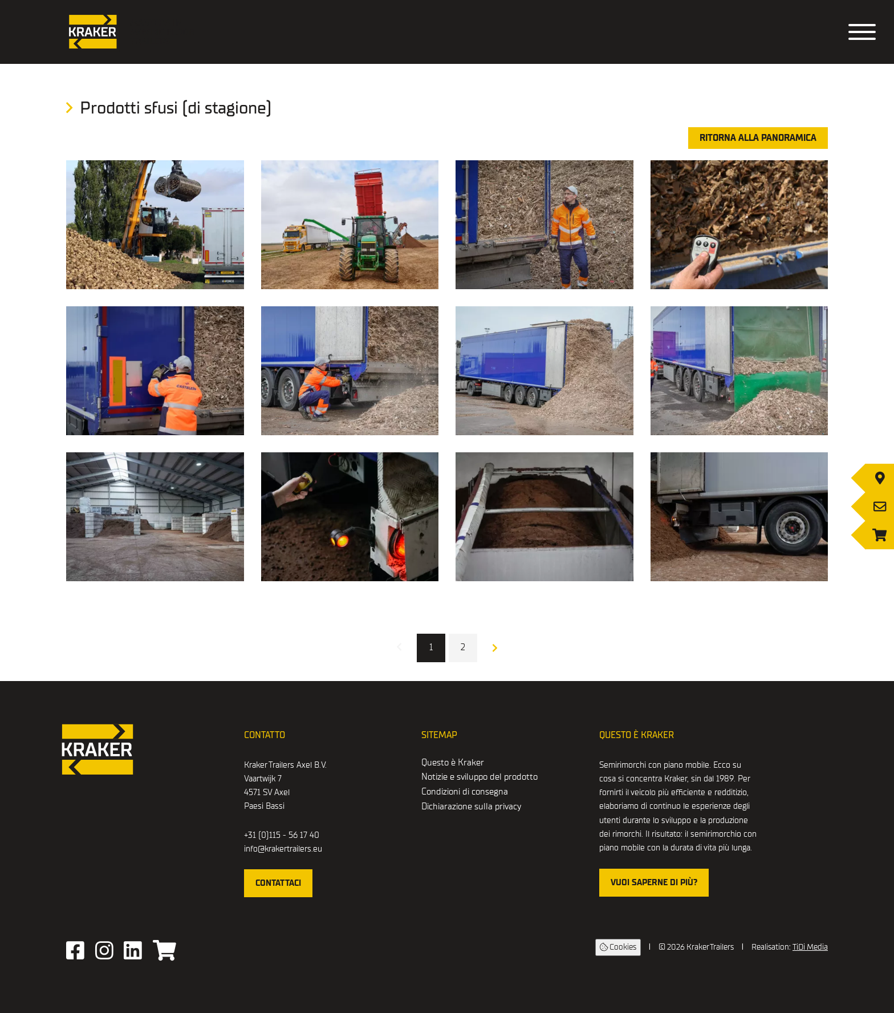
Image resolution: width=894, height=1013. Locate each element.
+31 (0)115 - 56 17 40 (281, 835)
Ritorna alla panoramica (758, 138)
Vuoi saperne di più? (654, 882)
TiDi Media (810, 947)
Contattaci (278, 883)
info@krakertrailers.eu (283, 849)
